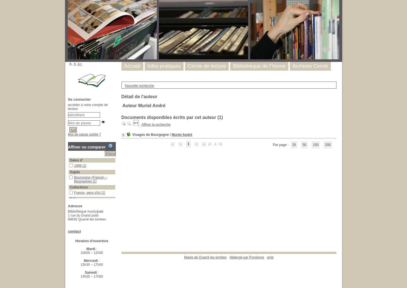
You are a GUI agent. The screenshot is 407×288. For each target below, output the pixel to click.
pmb (270, 257)
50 (304, 145)
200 (328, 145)
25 (294, 145)
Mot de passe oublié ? (84, 134)
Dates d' (76, 160)
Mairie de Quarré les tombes (205, 257)
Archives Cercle (310, 66)
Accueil (132, 66)
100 (315, 145)
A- (71, 63)
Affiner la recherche (156, 125)
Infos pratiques (164, 66)
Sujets (75, 172)
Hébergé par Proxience (246, 257)
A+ (79, 64)
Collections (79, 187)
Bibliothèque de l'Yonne (259, 66)
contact (74, 231)
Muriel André (182, 135)
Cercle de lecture (207, 66)
